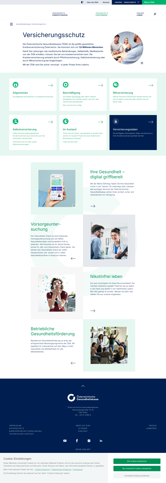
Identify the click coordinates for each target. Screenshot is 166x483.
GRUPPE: (118, 2)
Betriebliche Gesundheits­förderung (53, 331)
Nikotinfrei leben (106, 276)
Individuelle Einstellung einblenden (137, 476)
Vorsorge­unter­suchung (46, 227)
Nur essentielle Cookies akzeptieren (137, 468)
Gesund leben (140, 14)
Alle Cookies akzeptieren (137, 461)
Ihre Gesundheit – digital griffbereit (107, 174)
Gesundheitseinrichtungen (59, 14)
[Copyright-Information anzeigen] (142, 63)
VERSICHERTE (130, 2)
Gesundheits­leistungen (102, 14)
